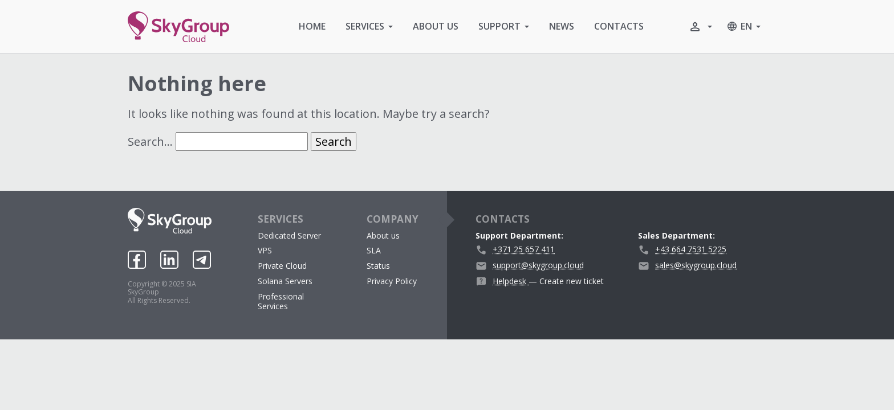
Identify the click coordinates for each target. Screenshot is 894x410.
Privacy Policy (392, 281)
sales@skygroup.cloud (696, 265)
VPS (265, 250)
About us (383, 235)
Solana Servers (285, 281)
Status (378, 265)
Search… (150, 141)
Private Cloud (282, 265)
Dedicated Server (289, 235)
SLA (374, 250)
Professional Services (281, 301)
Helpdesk (511, 281)
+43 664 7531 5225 (690, 249)
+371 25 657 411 (524, 249)
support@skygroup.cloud (538, 265)
